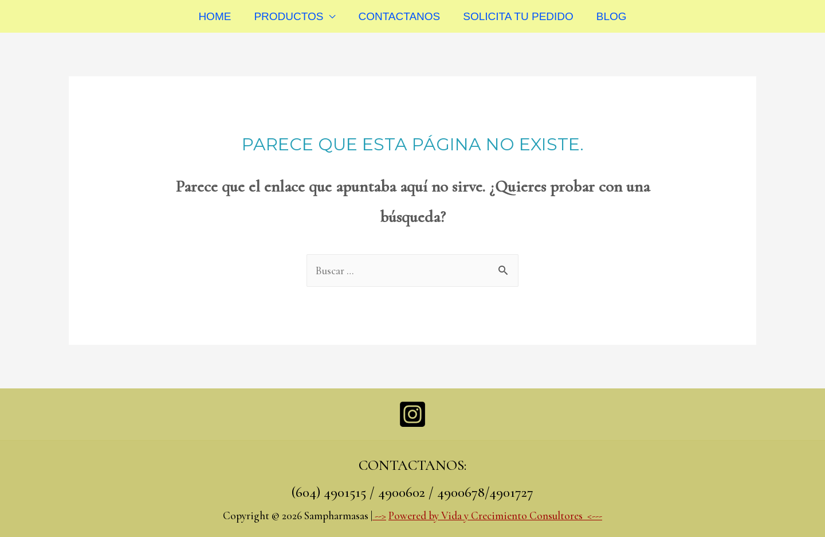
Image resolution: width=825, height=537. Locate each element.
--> (379, 515)
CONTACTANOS (399, 16)
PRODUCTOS (288, 16)
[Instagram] (412, 414)
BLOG (611, 16)
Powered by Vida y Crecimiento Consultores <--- (495, 515)
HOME (214, 16)
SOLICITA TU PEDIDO (518, 16)
